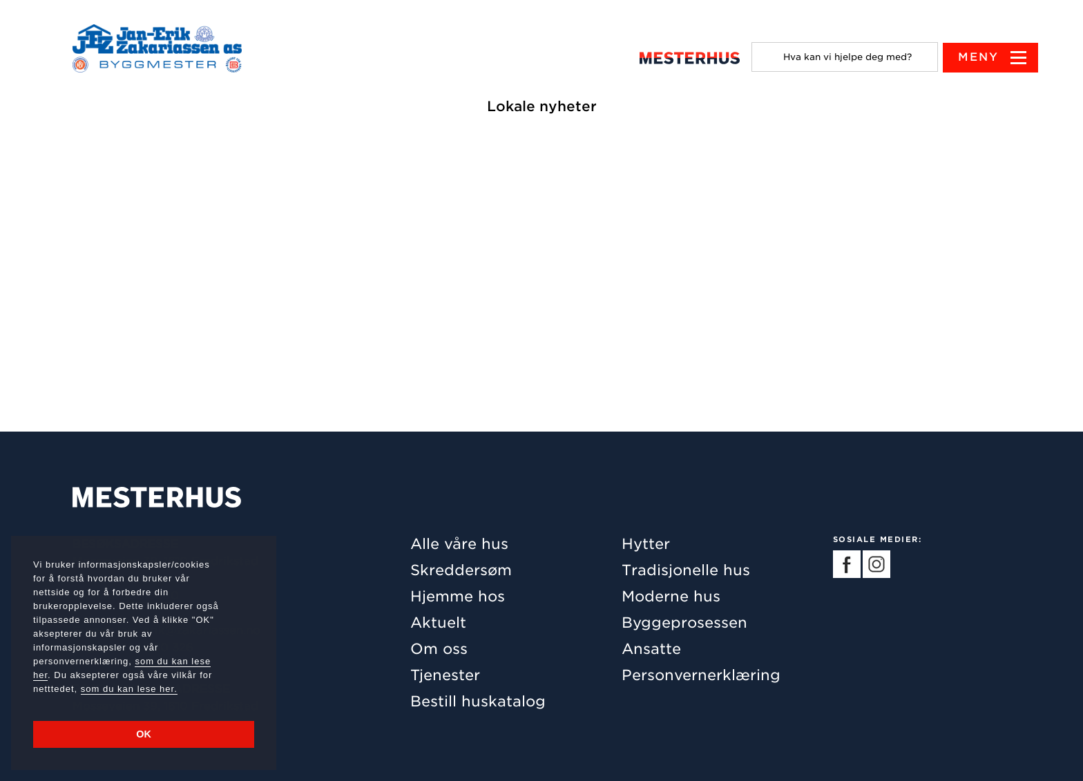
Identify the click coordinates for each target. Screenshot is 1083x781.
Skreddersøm (461, 570)
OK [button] (143, 734)
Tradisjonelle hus (686, 570)
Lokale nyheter (542, 106)
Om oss (439, 648)
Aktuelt (438, 622)
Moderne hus (671, 596)
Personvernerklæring (701, 675)
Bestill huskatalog (478, 701)
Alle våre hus (459, 543)
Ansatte (651, 648)
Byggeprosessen (684, 622)
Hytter (646, 543)
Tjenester (445, 675)
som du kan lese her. (129, 689)
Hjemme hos (457, 596)
